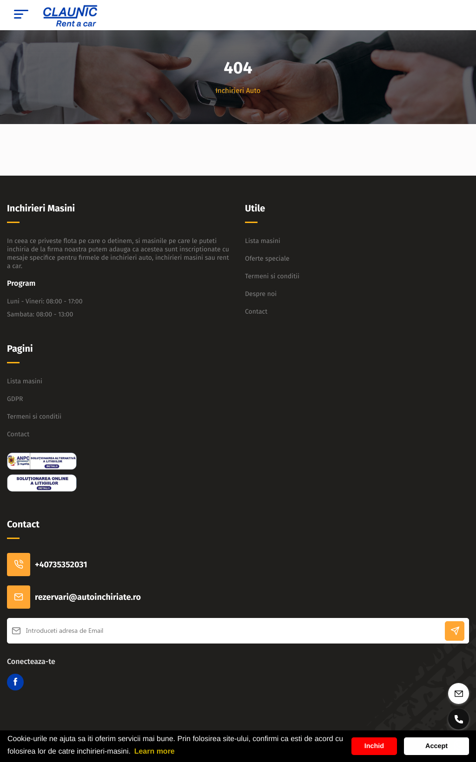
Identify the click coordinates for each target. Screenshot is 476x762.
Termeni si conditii (272, 276)
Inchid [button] (374, 746)
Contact (256, 311)
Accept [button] (436, 746)
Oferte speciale (267, 259)
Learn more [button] (154, 751)
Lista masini (262, 241)
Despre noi (261, 294)
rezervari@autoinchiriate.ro (74, 597)
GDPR (15, 399)
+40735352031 (47, 564)
